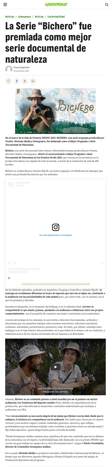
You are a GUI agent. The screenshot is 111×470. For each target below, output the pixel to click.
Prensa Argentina (21, 67)
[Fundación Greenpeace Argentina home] (56, 4)
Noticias (9, 17)
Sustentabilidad (56, 17)
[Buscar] (106, 4)
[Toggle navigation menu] (5, 4)
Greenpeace (24, 17)
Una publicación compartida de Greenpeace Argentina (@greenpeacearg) (54, 283)
